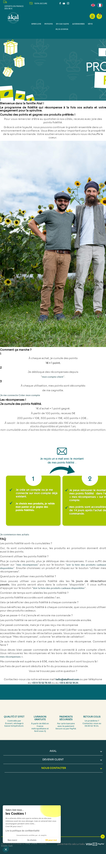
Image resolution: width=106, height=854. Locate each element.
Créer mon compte (29, 395)
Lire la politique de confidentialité (22, 830)
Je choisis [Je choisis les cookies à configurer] (31, 840)
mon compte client (52, 376)
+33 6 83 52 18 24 (68, 682)
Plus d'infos (62, 29)
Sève (90, 24)
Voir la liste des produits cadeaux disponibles (58, 588)
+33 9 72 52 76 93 (41, 682)
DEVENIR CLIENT (53, 759)
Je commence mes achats (14, 534)
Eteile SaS (7, 845)
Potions (48, 24)
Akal (53, 751)
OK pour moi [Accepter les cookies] (51, 840)
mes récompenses (27, 564)
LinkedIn (71, 3)
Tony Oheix (31, 843)
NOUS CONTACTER (53, 768)
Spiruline (36, 24)
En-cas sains (62, 24)
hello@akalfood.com (67, 679)
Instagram (68, 3)
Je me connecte (9, 395)
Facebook (60, 3)
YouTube (64, 3)
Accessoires (78, 24)
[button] (5, 849)
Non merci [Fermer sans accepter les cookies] (12, 840)
